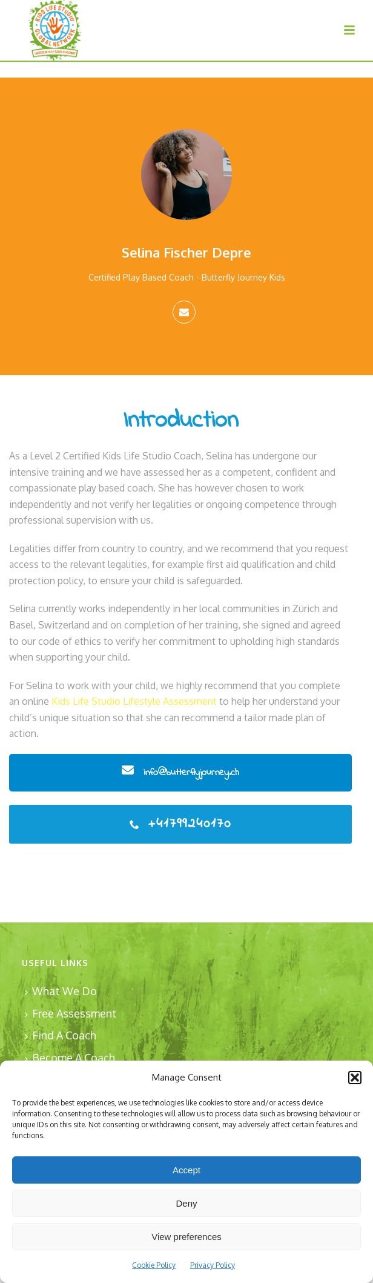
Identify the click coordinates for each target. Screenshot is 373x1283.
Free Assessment (71, 1013)
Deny (186, 1203)
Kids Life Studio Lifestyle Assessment (134, 701)
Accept (186, 1170)
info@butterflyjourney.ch (180, 772)
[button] (355, 1077)
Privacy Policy (212, 1265)
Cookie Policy (154, 1265)
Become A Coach (70, 1057)
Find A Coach (60, 1035)
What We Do (61, 991)
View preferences (186, 1236)
